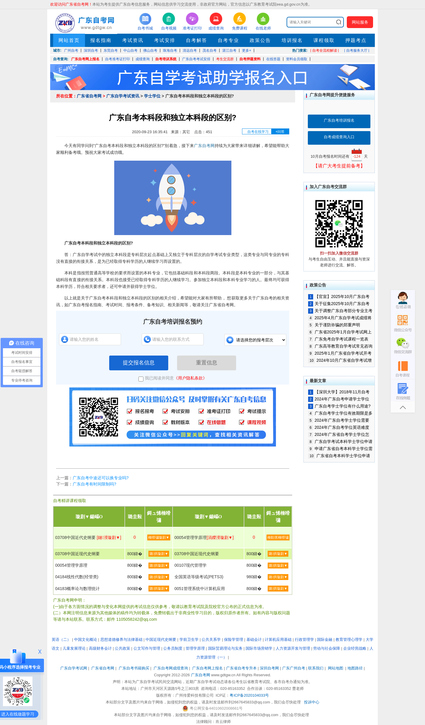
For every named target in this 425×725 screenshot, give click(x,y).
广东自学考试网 (73, 668)
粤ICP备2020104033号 (249, 695)
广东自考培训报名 (339, 120)
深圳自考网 (269, 668)
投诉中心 (311, 702)
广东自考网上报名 (85, 59)
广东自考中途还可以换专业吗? (101, 477)
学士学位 (152, 96)
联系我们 (315, 668)
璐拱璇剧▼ (158, 554)
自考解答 (196, 40)
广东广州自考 (293, 668)
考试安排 (164, 40)
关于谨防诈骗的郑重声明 (334, 324)
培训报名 (292, 40)
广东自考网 (204, 145)
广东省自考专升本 (241, 668)
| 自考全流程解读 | (324, 50)
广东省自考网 (89, 96)
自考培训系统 (165, 59)
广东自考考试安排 (196, 59)
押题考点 (356, 40)
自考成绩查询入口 (339, 137)
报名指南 (101, 40)
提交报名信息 (139, 363)
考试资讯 (132, 40)
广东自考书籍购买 (134, 668)
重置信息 (206, 363)
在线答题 (273, 59)
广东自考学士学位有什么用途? (339, 406)
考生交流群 (225, 59)
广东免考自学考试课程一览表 (338, 339)
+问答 (280, 132)
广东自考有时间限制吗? (94, 484)
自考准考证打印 (117, 59)
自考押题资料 (250, 59)
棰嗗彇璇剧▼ (158, 537)
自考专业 (228, 40)
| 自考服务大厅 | (356, 50)
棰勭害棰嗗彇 (278, 537)
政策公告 (260, 40)
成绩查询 (142, 59)
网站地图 (335, 668)
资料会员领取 (296, 59)
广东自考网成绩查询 (170, 668)
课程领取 (324, 40)
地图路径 (355, 668)
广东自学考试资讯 (122, 96)
